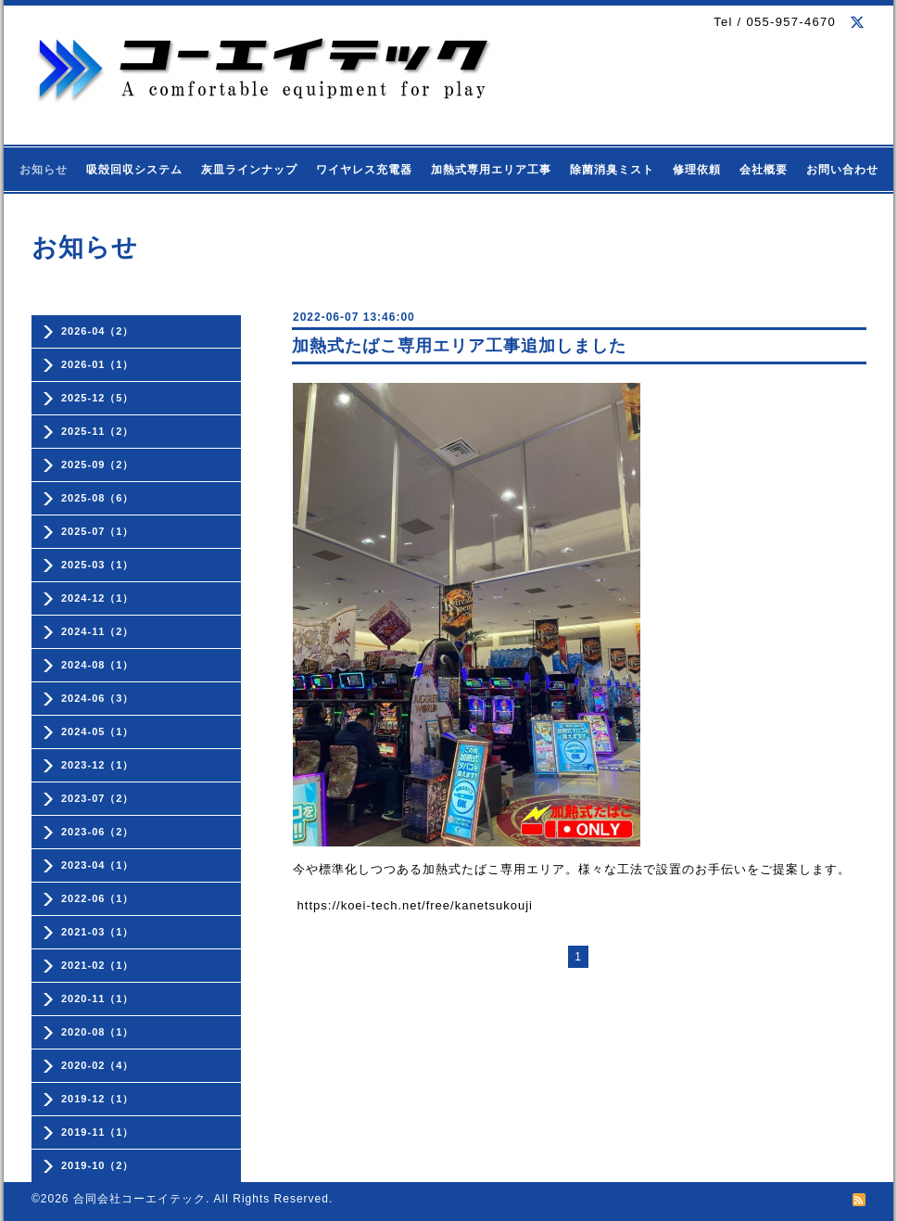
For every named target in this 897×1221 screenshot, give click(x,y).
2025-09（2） (97, 464)
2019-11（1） (97, 1132)
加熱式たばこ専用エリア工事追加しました (459, 346)
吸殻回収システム (134, 169)
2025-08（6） (97, 497)
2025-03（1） (97, 564)
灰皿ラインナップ (249, 169)
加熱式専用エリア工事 (491, 169)
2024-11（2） (97, 631)
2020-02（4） (97, 1065)
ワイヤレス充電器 (364, 169)
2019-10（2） (97, 1165)
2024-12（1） (97, 598)
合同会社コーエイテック (139, 1198)
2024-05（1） (97, 731)
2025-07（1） (97, 531)
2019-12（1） (97, 1098)
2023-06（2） (97, 831)
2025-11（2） (97, 431)
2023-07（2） (97, 798)
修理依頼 (697, 169)
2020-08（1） (97, 1031)
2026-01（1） (97, 364)
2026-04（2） (97, 331)
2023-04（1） (97, 865)
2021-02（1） (97, 965)
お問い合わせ (842, 169)
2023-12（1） (97, 764)
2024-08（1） (97, 664)
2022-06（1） (97, 898)
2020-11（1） (97, 998)
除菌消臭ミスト (612, 169)
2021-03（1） (97, 931)
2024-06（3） (97, 698)
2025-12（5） (97, 397)
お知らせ (43, 169)
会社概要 (763, 169)
